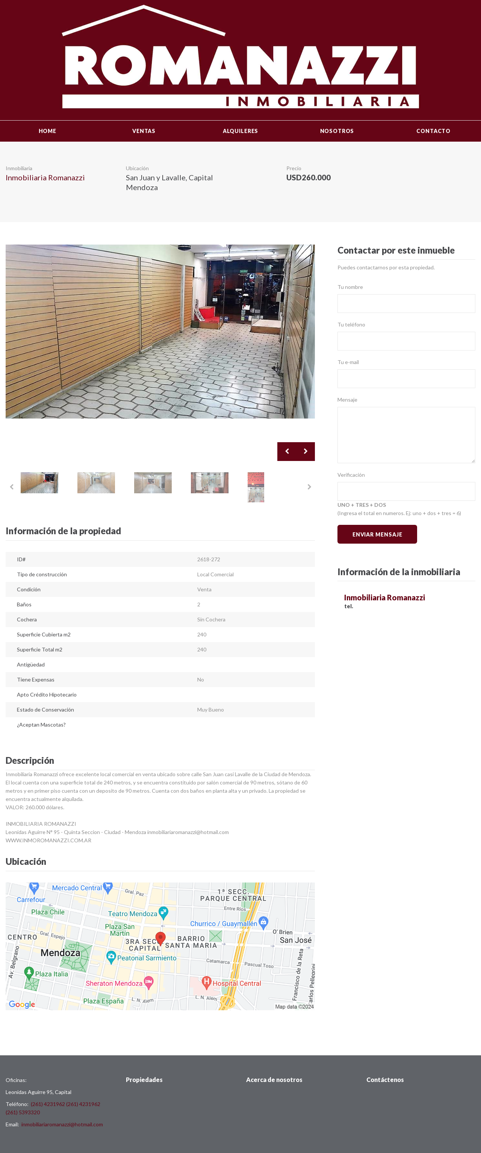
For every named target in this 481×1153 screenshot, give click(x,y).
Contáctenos (385, 1079)
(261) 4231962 (48, 1104)
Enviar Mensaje (377, 534)
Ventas (144, 131)
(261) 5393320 (23, 1112)
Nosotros (337, 131)
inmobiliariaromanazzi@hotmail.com (62, 1124)
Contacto (433, 131)
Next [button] (305, 451)
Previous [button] (286, 451)
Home (47, 131)
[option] (160, 332)
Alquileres (240, 131)
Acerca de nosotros (274, 1079)
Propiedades (144, 1079)
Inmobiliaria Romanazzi (45, 177)
